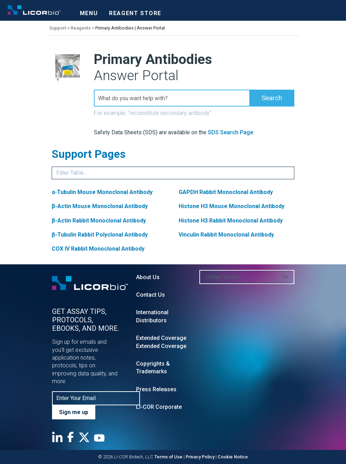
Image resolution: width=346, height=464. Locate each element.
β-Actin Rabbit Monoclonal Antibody (99, 220)
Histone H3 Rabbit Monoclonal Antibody (231, 220)
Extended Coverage (161, 338)
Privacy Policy (200, 456)
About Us (148, 277)
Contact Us (150, 294)
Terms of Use (168, 456)
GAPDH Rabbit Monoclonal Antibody (226, 192)
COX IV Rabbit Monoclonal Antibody (98, 248)
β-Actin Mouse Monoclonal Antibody (100, 206)
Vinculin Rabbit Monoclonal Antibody (226, 234)
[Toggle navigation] (89, 11)
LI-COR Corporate (159, 407)
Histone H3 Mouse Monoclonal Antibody (231, 206)
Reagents (81, 28)
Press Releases (156, 389)
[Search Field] (194, 98)
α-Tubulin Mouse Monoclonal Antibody (102, 192)
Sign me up (73, 412)
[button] (271, 98)
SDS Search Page (230, 132)
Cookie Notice (233, 456)
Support (57, 28)
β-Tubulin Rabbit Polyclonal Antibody (100, 234)
